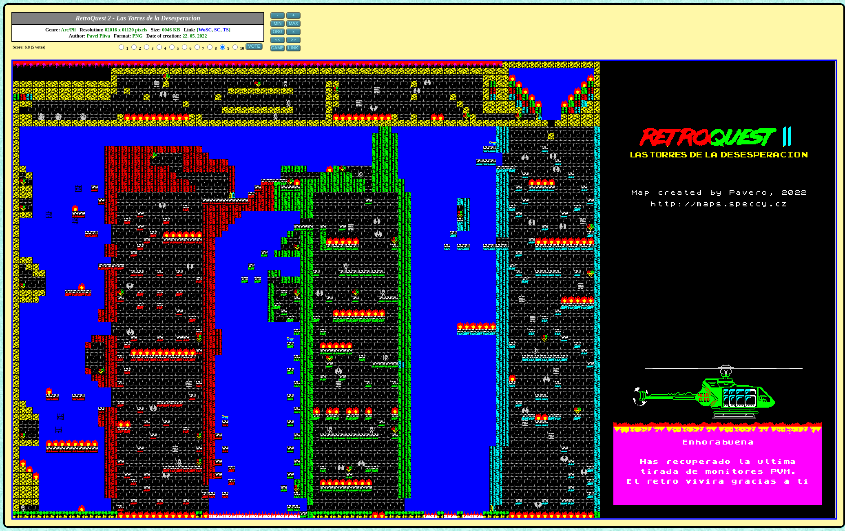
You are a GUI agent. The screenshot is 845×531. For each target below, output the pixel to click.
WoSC (205, 30)
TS (226, 30)
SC (217, 30)
